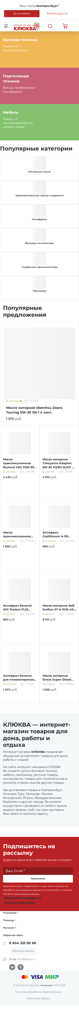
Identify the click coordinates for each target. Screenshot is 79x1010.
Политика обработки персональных (38, 991)
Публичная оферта (38, 998)
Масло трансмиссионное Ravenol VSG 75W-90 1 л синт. (19, 465)
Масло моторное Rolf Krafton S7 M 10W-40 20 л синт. (58, 609)
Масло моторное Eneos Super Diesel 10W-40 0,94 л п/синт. (59, 679)
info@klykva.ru (26, 959)
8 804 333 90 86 (22, 943)
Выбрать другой (57, 13)
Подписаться (38, 878)
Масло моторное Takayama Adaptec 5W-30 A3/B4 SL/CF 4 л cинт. (58, 465)
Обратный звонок (23, 950)
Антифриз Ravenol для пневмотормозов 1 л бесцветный (19, 679)
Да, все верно (21, 13)
